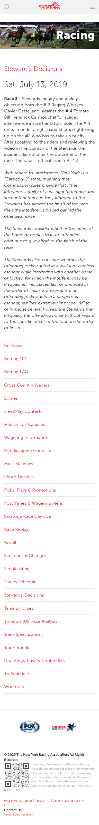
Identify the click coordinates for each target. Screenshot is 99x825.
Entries (11, 398)
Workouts (14, 686)
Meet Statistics (18, 463)
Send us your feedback (18, 814)
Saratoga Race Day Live (27, 516)
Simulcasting (17, 568)
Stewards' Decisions (24, 595)
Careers (58, 800)
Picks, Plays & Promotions (30, 490)
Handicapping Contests (27, 450)
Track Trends (16, 647)
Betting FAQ (16, 371)
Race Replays (17, 529)
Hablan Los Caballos (24, 424)
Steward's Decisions (33, 69)
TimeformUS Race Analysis (30, 621)
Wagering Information (26, 437)
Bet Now (13, 345)
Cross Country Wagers (26, 385)
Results (11, 542)
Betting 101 (15, 358)
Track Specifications (23, 634)
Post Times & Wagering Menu (34, 503)
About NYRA (42, 800)
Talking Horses (18, 608)
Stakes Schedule (20, 581)
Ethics (28, 800)
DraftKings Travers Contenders (34, 660)
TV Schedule (16, 673)
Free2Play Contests (23, 411)
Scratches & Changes (25, 555)
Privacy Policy (13, 800)
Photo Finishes (19, 476)
